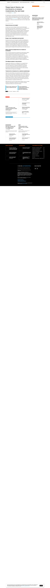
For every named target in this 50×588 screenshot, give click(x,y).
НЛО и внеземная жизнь (34, 15)
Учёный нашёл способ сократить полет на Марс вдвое (23, 127)
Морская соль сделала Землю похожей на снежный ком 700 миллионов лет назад (26, 108)
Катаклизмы (14, 91)
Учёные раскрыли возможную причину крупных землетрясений (26, 103)
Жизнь (11, 91)
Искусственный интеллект (25, 2)
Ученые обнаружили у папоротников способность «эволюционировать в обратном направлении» (24, 88)
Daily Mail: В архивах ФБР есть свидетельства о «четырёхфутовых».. (10, 127)
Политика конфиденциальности (22, 180)
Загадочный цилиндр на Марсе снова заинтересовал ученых (40, 23)
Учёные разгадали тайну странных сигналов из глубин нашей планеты (11, 108)
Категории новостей (15, 2)
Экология (11, 5)
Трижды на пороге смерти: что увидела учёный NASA (26, 138)
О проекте (32, 2)
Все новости (7, 5)
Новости (8, 2)
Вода (8, 91)
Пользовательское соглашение (22, 181)
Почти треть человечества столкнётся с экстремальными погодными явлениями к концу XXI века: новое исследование (13, 148)
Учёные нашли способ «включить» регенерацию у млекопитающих (12, 134)
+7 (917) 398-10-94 (25, 183)
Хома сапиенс (14, 18)
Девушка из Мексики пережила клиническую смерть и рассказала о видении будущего (40, 27)
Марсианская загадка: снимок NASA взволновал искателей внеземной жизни (38, 18)
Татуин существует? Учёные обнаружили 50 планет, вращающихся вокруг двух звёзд (26, 158)
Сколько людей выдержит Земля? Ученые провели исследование (12, 157)
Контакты (22, 179)
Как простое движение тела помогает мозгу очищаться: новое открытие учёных (12, 138)
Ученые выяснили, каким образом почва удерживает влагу (25, 112)
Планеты (18, 91)
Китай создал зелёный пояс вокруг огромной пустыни (11, 87)
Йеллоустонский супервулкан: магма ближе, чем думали (26, 98)
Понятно (41, 585)
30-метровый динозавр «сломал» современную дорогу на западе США (26, 134)
